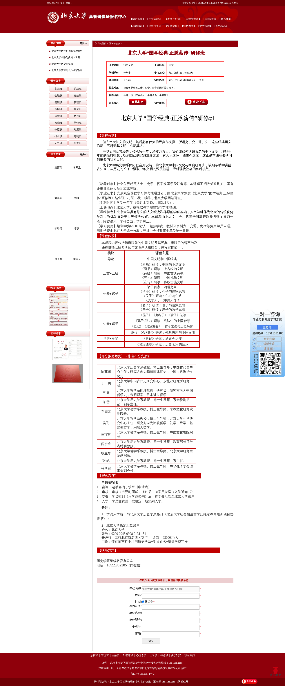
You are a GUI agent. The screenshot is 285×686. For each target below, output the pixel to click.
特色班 (77, 116)
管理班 (77, 102)
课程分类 (55, 81)
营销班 (77, 122)
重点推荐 (55, 43)
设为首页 (233, 3)
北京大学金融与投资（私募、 (66, 57)
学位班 (77, 109)
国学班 (58, 116)
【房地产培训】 (174, 19)
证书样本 (55, 333)
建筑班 (77, 95)
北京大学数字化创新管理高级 (66, 51)
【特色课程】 (188, 26)
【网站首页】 (137, 19)
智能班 (58, 102)
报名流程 (55, 288)
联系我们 (189, 655)
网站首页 (101, 43)
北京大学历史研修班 (61, 63)
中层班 (58, 129)
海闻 (76, 198)
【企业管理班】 (155, 19)
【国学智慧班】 (192, 19)
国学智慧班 (114, 43)
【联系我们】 (226, 19)
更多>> (83, 43)
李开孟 (77, 167)
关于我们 (176, 655)
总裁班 (77, 88)
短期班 (58, 109)
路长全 (58, 259)
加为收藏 (224, 3)
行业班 (58, 136)
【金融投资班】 (155, 26)
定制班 (77, 136)
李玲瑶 (58, 228)
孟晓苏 (58, 198)
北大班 (77, 143)
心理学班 (141, 655)
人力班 (58, 143)
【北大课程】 (204, 26)
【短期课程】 (172, 26)
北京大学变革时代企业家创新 (66, 70)
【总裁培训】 (137, 26)
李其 (76, 228)
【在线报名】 (220, 26)
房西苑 (58, 167)
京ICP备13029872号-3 (142, 673)
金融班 (58, 95)
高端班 (58, 88)
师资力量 (55, 154)
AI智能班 (128, 655)
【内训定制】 (209, 19)
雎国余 (77, 259)
